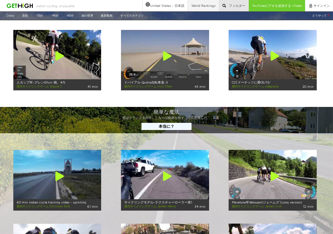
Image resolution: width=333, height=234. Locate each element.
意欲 (25, 15)
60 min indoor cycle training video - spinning (51, 202)
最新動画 (107, 15)
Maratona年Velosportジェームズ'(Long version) (267, 202)
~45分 (55, 15)
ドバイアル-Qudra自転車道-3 (146, 82)
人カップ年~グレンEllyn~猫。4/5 (41, 82)
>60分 (70, 15)
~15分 (39, 15)
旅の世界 (87, 15)
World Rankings (204, 5)
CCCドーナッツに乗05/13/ (251, 82)
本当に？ (166, 126)
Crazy (10, 15)
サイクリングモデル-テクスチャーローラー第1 (158, 202)
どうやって (321, 15)
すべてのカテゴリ (132, 15)
